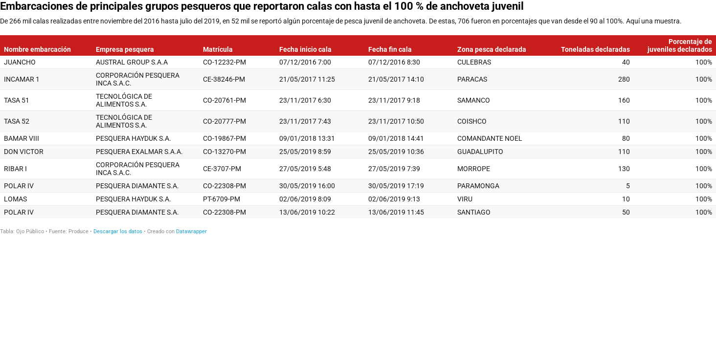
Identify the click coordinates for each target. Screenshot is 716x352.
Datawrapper (191, 231)
